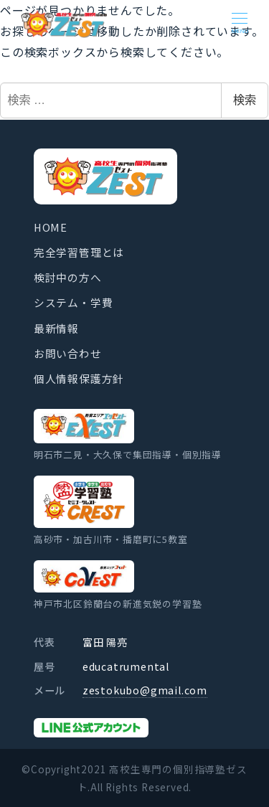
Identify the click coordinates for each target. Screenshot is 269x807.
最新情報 (56, 328)
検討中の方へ (68, 277)
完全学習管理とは (79, 252)
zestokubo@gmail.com (144, 690)
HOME (50, 227)
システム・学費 (73, 302)
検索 (244, 100)
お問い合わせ (68, 353)
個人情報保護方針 (79, 378)
